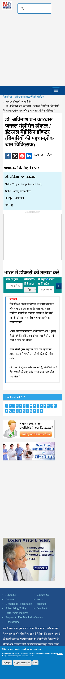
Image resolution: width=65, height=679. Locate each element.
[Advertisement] (32, 51)
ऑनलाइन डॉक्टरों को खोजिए (29, 97)
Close (35, 663)
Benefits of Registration (19, 603)
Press (40, 599)
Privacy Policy (12, 656)
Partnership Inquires (17, 612)
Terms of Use (29, 656)
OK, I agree (7, 663)
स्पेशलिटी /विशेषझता (29, 281)
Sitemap (41, 603)
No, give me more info (22, 663)
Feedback (42, 608)
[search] (33, 8)
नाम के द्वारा (12, 279)
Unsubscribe (12, 621)
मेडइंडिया (7, 97)
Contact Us (43, 594)
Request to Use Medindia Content (24, 617)
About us (11, 594)
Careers (10, 599)
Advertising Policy (16, 608)
